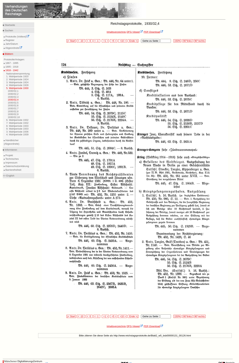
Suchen (8, 30)
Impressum (11, 162)
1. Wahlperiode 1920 (17, 76)
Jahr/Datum (11, 43)
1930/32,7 (13, 108)
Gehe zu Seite (150, 40)
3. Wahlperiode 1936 (17, 131)
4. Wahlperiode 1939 (17, 134)
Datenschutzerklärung (17, 166)
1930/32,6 (13, 105)
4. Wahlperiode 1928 (17, 85)
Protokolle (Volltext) (17, 36)
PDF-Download (153, 32)
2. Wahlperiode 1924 (17, 79)
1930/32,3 (13, 96)
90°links (187, 40)
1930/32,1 (13, 91)
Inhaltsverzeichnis (116, 32)
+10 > (122, 40)
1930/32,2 (13, 94)
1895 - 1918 (11, 66)
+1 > (105, 40)
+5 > (113, 40)
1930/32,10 (14, 117)
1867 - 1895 (11, 63)
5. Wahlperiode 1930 (17, 88)
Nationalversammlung (18, 73)
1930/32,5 (13, 102)
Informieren (10, 149)
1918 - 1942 (11, 70)
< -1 (97, 40)
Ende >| (133, 40)
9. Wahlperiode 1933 (17, 128)
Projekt (9, 155)
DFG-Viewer (135, 32)
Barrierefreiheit (13, 169)
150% (177, 40)
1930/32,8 (13, 111)
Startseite (9, 25)
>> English (8, 175)
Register (9, 40)
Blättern (8, 53)
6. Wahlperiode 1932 (17, 120)
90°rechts (199, 40)
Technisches (12, 158)
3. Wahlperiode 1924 (17, 82)
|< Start (71, 40)
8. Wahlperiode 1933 (17, 126)
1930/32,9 (13, 114)
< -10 (81, 40)
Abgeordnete (13, 48)
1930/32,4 (13, 99)
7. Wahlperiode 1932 (17, 123)
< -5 (89, 40)
